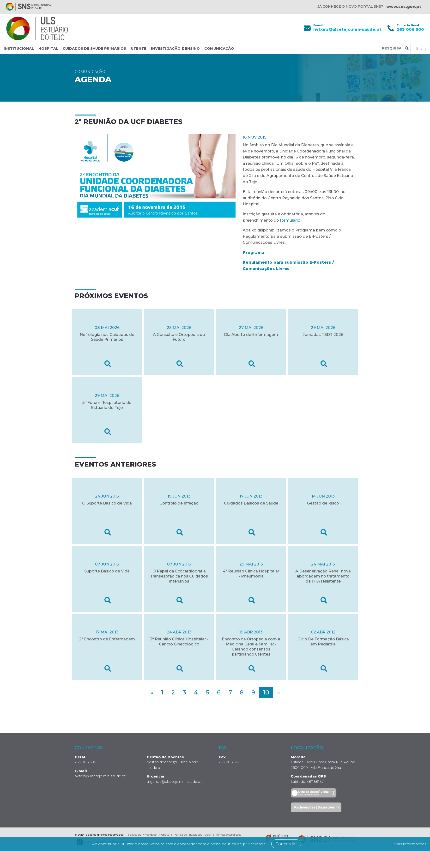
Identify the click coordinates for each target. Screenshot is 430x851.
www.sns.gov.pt (403, 6)
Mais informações (408, 844)
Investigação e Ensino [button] (175, 48)
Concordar (290, 844)
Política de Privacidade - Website (148, 834)
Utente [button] (138, 48)
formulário (290, 220)
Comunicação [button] (219, 48)
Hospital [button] (48, 48)
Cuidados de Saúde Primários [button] (94, 48)
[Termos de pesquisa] (391, 48)
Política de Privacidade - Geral (192, 834)
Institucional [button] (19, 48)
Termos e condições (228, 834)
